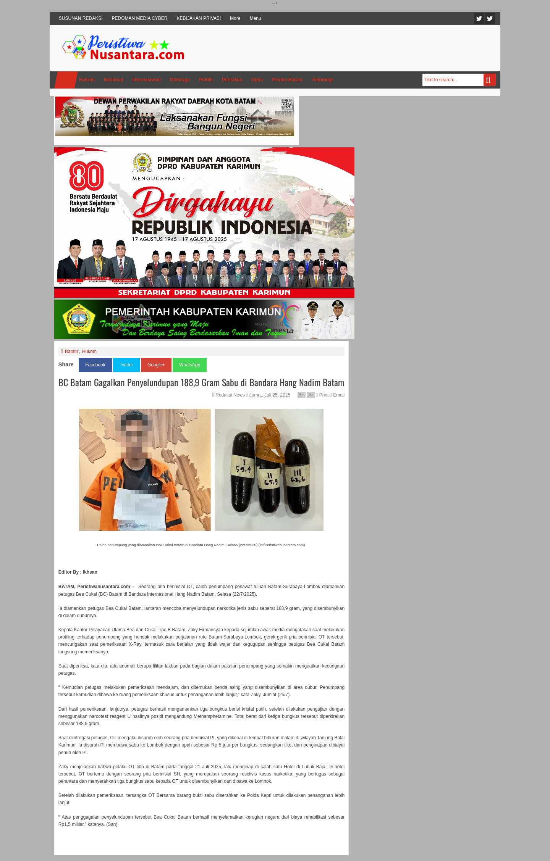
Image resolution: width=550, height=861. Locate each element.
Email (337, 395)
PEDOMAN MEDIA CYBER (140, 18)
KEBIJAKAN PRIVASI (199, 18)
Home (66, 80)
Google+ (156, 365)
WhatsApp (189, 365)
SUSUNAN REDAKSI (81, 18)
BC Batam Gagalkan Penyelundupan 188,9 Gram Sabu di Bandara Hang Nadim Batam (201, 382)
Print (322, 395)
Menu (255, 18)
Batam (71, 351)
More (235, 18)
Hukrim (89, 351)
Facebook (490, 18)
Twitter (479, 18)
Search (490, 80)
